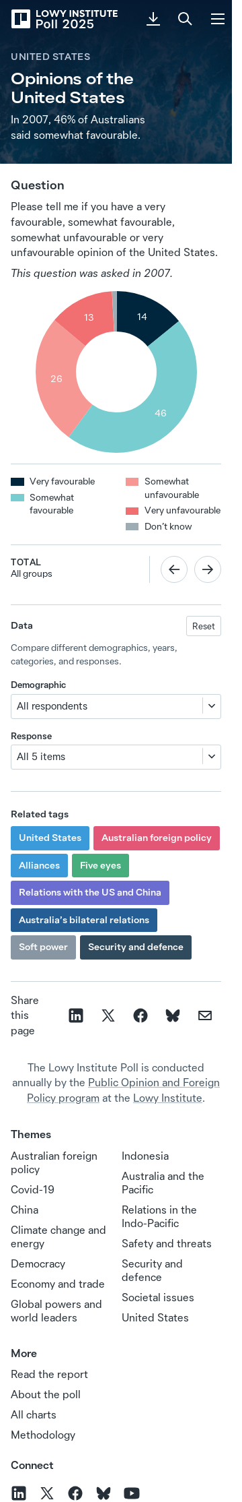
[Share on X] (108, 1015)
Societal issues (158, 1297)
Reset (203, 626)
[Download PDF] (153, 18)
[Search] (185, 18)
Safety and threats (167, 1243)
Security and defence (136, 947)
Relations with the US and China (90, 892)
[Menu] (217, 18)
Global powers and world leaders (56, 1310)
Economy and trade (58, 1283)
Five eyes (100, 865)
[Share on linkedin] (76, 1015)
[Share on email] (205, 1015)
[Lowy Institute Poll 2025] (64, 19)
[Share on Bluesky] (172, 1015)
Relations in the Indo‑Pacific (159, 1216)
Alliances (39, 865)
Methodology (43, 1434)
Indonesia (145, 1155)
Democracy (38, 1263)
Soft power (43, 947)
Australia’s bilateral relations (84, 920)
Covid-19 (32, 1189)
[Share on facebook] (140, 1015)
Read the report (49, 1374)
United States (50, 57)
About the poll (46, 1394)
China (24, 1209)
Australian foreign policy (157, 838)
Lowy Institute (167, 1097)
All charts (33, 1414)
